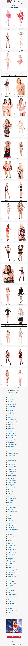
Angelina (9, 567)
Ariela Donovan (11, 529)
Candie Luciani (11, 475)
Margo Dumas (11, 610)
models (13, 3)
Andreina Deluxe (8, 221)
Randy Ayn (10, 520)
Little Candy (10, 497)
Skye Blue (8, 200)
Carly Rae (21, 346)
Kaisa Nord (8, 137)
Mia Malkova (11, 419)
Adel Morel (10, 561)
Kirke (8, 462)
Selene (9, 543)
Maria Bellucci (11, 545)
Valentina (10, 506)
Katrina (8, 346)
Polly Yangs (8, 325)
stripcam (14, 5)
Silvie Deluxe (11, 552)
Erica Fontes (21, 96)
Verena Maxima (11, 417)
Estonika (20, 179)
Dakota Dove (11, 480)
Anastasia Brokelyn (12, 444)
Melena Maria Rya (8, 262)
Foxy (8, 412)
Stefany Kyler (11, 507)
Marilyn (9, 515)
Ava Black (10, 459)
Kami (21, 117)
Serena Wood (11, 450)
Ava (8, 451)
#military (13, 392)
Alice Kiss (10, 437)
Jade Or (9, 560)
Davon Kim (10, 549)
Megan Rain (10, 583)
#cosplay (9, 392)
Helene (9, 424)
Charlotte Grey (11, 482)
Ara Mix (9, 587)
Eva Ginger (10, 605)
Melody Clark (11, 498)
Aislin (21, 137)
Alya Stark (10, 556)
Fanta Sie (10, 484)
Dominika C (10, 509)
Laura (9, 534)
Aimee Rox (10, 495)
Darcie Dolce (11, 471)
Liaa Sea (9, 571)
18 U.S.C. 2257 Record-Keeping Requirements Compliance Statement (12, 641)
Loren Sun (10, 455)
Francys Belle (8, 242)
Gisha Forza (10, 603)
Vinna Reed (21, 387)
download (23, 3)
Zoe (8, 599)
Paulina (9, 608)
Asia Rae (9, 432)
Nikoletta (10, 428)
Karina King (10, 448)
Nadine (9, 491)
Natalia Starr (11, 522)
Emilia (9, 601)
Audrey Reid (10, 469)
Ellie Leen (10, 527)
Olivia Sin (10, 410)
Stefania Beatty (11, 460)
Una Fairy (10, 446)
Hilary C (9, 558)
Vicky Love (10, 487)
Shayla (9, 585)
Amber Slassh (7, 367)
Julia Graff (10, 408)
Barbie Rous (10, 524)
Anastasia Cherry (21, 158)
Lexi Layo (10, 574)
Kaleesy (21, 367)
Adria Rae (10, 415)
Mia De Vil (10, 536)
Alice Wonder (11, 572)
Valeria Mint (10, 576)
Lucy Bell (7, 117)
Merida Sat (10, 397)
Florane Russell (7, 387)
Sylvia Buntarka (11, 453)
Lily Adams (10, 533)
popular (3, 3)
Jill (8, 516)
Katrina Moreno (11, 433)
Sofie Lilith (10, 538)
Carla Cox (21, 325)
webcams (18, 3)
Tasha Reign (10, 441)
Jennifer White (11, 406)
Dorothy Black (11, 596)
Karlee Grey (10, 578)
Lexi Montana (11, 594)
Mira (8, 565)
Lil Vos (9, 592)
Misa (21, 221)
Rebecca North (11, 457)
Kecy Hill (9, 413)
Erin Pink (9, 493)
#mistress (17, 392)
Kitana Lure (10, 486)
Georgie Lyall (11, 435)
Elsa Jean (7, 96)
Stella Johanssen (21, 262)
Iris (7, 158)
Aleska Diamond (8, 179)
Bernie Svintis (21, 283)
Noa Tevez (10, 580)
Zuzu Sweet (10, 504)
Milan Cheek (10, 399)
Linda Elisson (8, 304)
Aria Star (9, 547)
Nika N (9, 518)
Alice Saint (21, 242)
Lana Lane (10, 401)
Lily (8, 542)
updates (8, 3)
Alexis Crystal (11, 554)
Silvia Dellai (21, 304)
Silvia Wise (10, 525)
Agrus (9, 502)
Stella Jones (10, 581)
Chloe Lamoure (11, 421)
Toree (9, 473)
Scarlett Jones (11, 468)
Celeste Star (10, 477)
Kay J (8, 540)
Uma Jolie (10, 489)
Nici (8, 513)
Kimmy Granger (11, 430)
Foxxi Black (10, 598)
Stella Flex (10, 607)
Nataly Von (10, 531)
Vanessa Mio (11, 589)
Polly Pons (10, 439)
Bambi (8, 283)
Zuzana (9, 612)
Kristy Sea (10, 500)
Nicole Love (10, 442)
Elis (21, 200)
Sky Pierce (10, 551)
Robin (9, 426)
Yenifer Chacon (11, 404)
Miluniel (9, 563)
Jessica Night (11, 466)
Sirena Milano (11, 511)
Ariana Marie (11, 569)
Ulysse (9, 423)
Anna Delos (10, 464)
